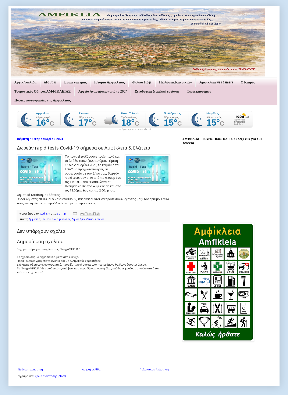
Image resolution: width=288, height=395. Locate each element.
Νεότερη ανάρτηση (30, 369)
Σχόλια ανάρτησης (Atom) (49, 376)
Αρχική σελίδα (25, 82)
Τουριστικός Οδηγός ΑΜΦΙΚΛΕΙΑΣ (42, 91)
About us (50, 82)
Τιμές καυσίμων (199, 91)
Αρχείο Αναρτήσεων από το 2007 (102, 91)
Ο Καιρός (248, 82)
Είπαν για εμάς (75, 82)
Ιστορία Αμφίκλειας (109, 82)
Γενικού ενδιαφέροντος (56, 219)
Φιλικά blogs (141, 82)
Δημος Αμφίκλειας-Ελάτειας (88, 219)
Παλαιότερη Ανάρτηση (154, 369)
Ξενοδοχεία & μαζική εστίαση (157, 91)
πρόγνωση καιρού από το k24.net (135, 129)
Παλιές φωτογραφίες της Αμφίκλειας (42, 100)
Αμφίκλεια (34, 219)
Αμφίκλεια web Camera (216, 82)
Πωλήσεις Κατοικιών (175, 82)
